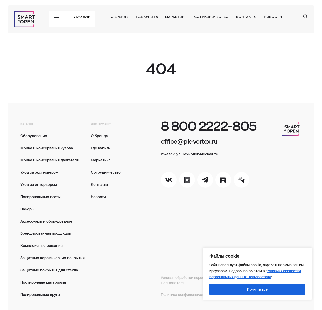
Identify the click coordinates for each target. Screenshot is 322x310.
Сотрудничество (211, 16)
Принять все (257, 289)
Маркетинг (176, 16)
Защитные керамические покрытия (52, 257)
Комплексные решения (41, 245)
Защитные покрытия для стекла (49, 269)
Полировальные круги (40, 294)
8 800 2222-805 (209, 125)
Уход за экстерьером (39, 172)
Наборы (27, 208)
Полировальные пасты (40, 196)
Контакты (246, 16)
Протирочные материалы (43, 282)
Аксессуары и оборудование (46, 221)
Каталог (81, 17)
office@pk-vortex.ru (189, 140)
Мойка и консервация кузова (46, 147)
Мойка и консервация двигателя (49, 159)
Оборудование (33, 135)
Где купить (147, 16)
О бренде (119, 16)
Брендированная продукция (45, 233)
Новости (273, 16)
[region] (257, 274)
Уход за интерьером (38, 184)
